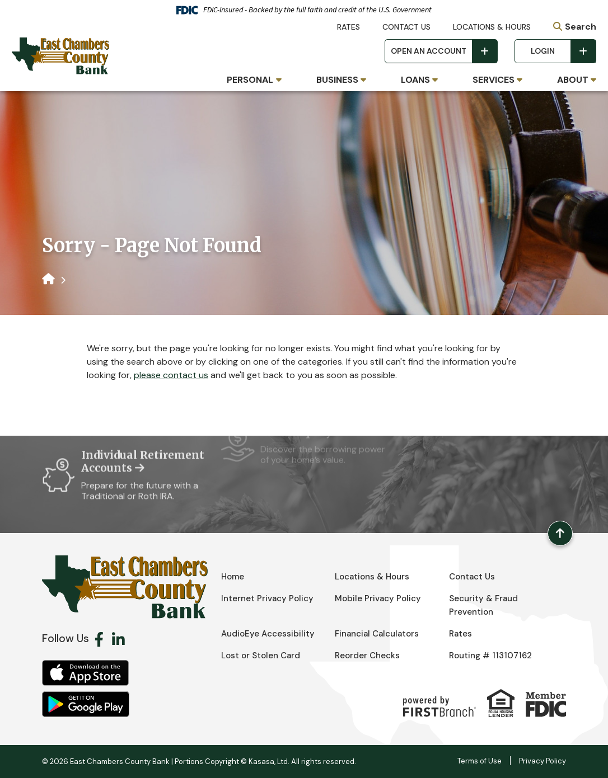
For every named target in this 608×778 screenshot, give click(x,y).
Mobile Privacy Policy (378, 598)
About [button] (572, 80)
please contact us (171, 375)
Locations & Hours (492, 27)
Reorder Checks (367, 655)
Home (232, 576)
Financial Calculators (377, 633)
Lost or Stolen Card (260, 655)
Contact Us (406, 27)
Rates (348, 27)
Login (543, 51)
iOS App (85, 673)
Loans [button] (415, 80)
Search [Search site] (580, 26)
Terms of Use (479, 761)
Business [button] (337, 80)
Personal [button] (250, 80)
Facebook (99, 639)
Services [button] (494, 80)
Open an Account (428, 51)
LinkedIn (118, 639)
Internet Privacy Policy (267, 598)
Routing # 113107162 (490, 655)
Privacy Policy (542, 761)
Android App (85, 704)
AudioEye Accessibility (268, 633)
